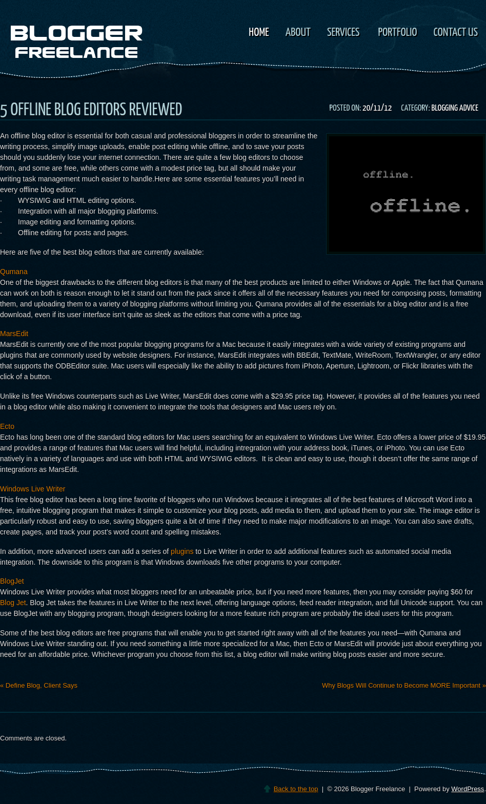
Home (259, 32)
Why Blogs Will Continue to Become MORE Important (404, 685)
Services (342, 33)
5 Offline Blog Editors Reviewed (91, 110)
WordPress (467, 789)
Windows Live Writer (32, 489)
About (298, 32)
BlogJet (12, 581)
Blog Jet (13, 603)
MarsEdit (14, 333)
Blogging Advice (455, 108)
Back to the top (296, 789)
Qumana (14, 271)
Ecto (7, 426)
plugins (181, 551)
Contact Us (456, 32)
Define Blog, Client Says (38, 685)
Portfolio (397, 32)
